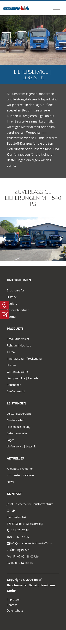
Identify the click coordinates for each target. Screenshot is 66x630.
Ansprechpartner (18, 310)
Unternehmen (19, 280)
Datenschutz (15, 610)
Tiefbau (11, 352)
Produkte (15, 328)
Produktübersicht (18, 339)
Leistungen (16, 403)
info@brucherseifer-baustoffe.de (29, 543)
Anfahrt (4, 305)
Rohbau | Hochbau (19, 345)
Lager (10, 440)
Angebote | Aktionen (20, 469)
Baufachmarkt (16, 391)
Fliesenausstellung (18, 427)
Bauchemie (14, 385)
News (10, 482)
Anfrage (4, 314)
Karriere (12, 303)
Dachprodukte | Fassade (22, 378)
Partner (11, 317)
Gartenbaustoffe (17, 372)
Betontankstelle (17, 433)
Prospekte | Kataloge (20, 475)
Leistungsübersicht (19, 414)
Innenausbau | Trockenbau (24, 358)
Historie (12, 297)
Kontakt (14, 494)
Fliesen (11, 365)
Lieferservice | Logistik (21, 446)
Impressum (14, 599)
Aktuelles (15, 458)
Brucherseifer (15, 290)
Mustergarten (15, 420)
